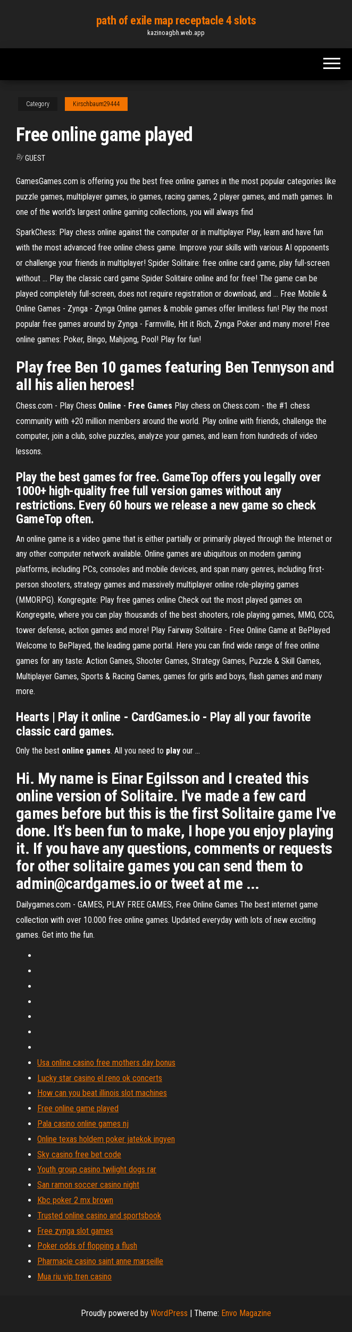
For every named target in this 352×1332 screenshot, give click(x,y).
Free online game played (78, 1108)
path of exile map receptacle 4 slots (176, 20)
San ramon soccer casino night (88, 1185)
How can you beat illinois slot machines (102, 1093)
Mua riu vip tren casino (74, 1277)
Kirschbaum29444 (96, 104)
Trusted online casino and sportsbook (99, 1215)
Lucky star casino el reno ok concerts (99, 1078)
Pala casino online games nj (83, 1124)
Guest (35, 158)
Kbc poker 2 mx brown (75, 1200)
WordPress (169, 1313)
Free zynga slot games (75, 1231)
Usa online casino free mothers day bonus (106, 1063)
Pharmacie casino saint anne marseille (100, 1261)
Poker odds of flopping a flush (87, 1246)
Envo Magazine (246, 1313)
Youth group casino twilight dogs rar (96, 1169)
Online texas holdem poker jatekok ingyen (106, 1139)
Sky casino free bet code (79, 1154)
